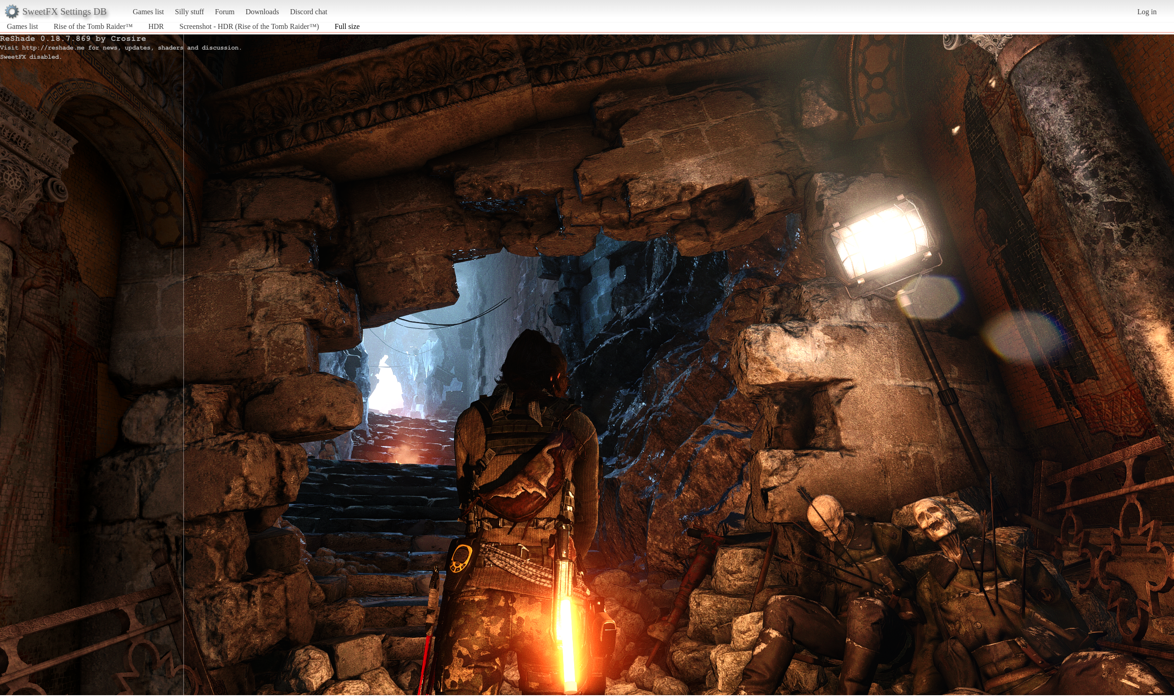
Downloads (262, 12)
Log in (1147, 12)
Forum (225, 12)
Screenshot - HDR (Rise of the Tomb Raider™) (249, 26)
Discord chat (308, 12)
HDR (156, 26)
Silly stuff (189, 12)
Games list (148, 12)
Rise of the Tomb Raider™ (93, 26)
